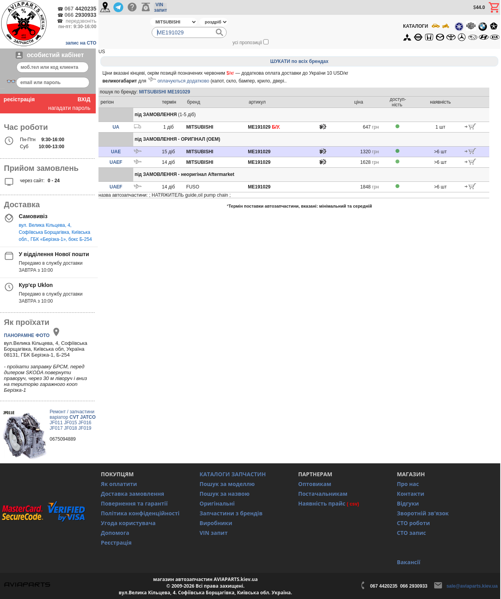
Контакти (410, 493)
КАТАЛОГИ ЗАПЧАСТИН (233, 474)
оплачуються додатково (183, 81)
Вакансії (408, 562)
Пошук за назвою (225, 493)
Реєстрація (116, 542)
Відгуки (408, 503)
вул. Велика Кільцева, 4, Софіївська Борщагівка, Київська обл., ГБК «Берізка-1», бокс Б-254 (55, 232)
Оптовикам (314, 484)
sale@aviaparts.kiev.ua (471, 586)
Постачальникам (322, 493)
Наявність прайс (321, 503)
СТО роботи (413, 523)
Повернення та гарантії (134, 503)
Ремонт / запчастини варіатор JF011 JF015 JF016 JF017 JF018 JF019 (73, 420)
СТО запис (411, 532)
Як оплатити (119, 484)
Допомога (115, 532)
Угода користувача (128, 523)
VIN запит (214, 532)
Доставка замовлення (132, 493)
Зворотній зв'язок (423, 513)
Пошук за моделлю (227, 484)
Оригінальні (217, 503)
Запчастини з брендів (231, 513)
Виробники (216, 523)
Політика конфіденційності (140, 513)
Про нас (408, 484)
